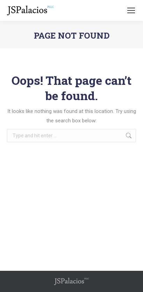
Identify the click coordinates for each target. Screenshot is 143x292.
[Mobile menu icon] (131, 10)
